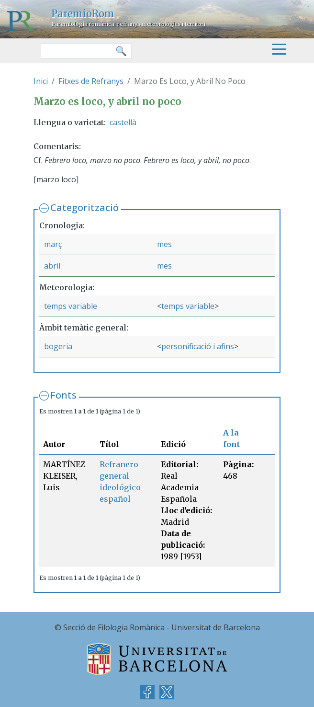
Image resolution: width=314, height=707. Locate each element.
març (53, 244)
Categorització (84, 207)
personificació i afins (197, 346)
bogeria (58, 346)
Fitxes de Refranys (90, 81)
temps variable (70, 306)
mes (164, 244)
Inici (41, 81)
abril (52, 265)
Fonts (63, 395)
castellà (123, 122)
